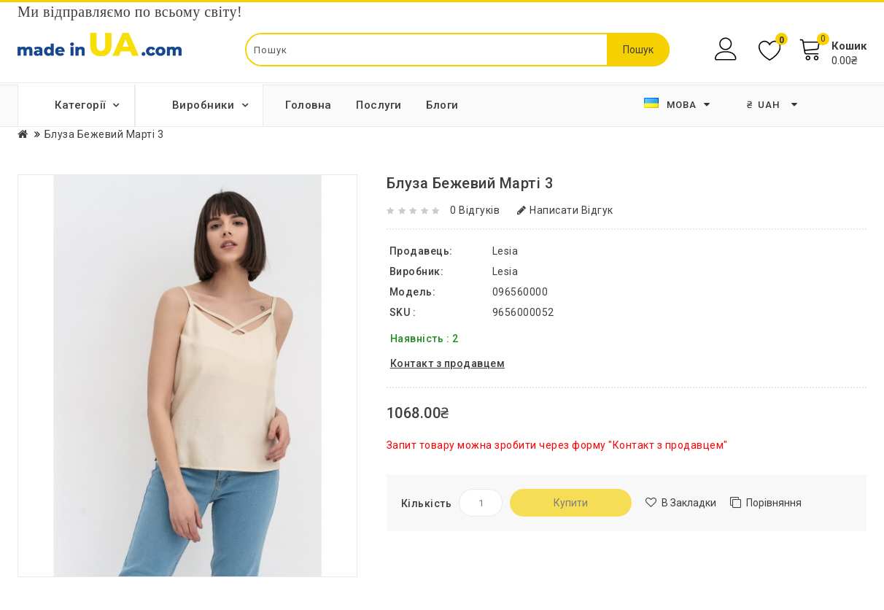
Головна (308, 105)
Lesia (505, 271)
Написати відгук (565, 210)
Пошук (638, 49)
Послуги (379, 105)
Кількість (426, 503)
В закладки (689, 503)
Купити (571, 503)
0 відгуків (475, 210)
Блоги (442, 105)
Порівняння (774, 503)
